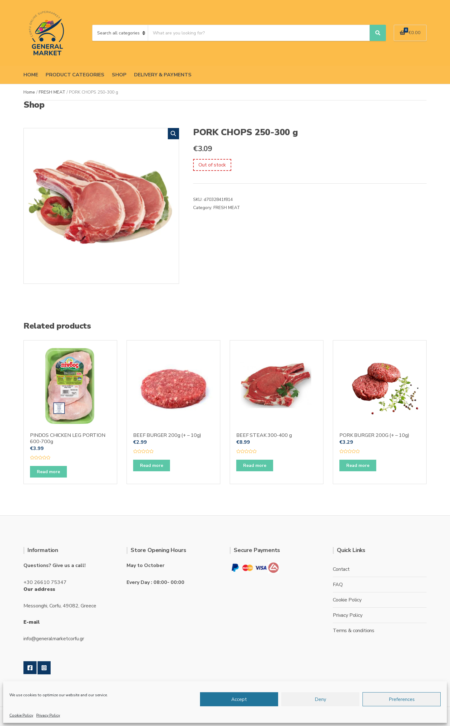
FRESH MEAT (52, 92)
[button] (173, 133)
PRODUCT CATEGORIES (75, 74)
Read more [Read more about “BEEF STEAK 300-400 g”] (254, 465)
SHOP (119, 74)
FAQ (338, 584)
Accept (239, 699)
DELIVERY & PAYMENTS (163, 74)
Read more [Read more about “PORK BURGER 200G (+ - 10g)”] (357, 465)
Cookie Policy (21, 715)
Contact (341, 569)
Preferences (402, 699)
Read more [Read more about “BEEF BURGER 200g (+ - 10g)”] (151, 465)
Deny (320, 699)
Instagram (44, 667)
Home (29, 92)
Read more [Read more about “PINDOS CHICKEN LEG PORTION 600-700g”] (48, 472)
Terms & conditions (353, 630)
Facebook (30, 667)
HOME (30, 74)
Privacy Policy (48, 715)
